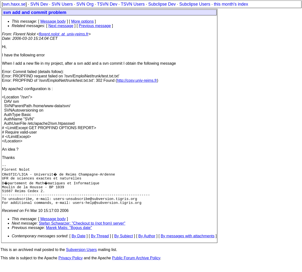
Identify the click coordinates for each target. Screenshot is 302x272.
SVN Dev (39, 4)
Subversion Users (81, 257)
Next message (60, 26)
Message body (53, 21)
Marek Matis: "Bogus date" (69, 235)
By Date (78, 244)
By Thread (100, 244)
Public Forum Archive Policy (136, 266)
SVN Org (84, 4)
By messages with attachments (188, 244)
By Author (146, 244)
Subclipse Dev (162, 4)
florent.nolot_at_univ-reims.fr (64, 34)
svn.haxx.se (14, 4)
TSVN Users (133, 4)
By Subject (123, 244)
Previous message (95, 26)
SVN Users (62, 4)
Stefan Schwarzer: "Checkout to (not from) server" (82, 231)
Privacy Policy (70, 266)
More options (82, 21)
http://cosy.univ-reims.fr (137, 80)
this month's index (231, 4)
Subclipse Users (194, 4)
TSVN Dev (107, 4)
